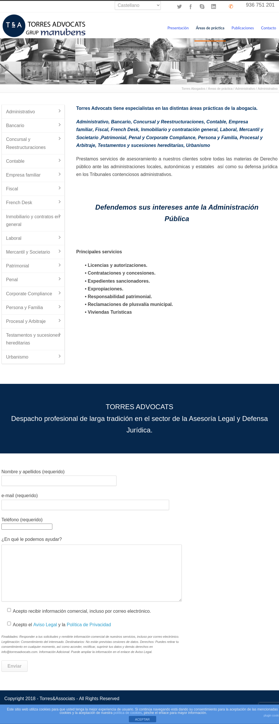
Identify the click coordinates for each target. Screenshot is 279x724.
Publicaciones (243, 28)
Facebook (190, 6)
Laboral (228, 129)
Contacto (268, 28)
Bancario (121, 121)
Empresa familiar (23, 175)
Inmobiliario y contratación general (179, 129)
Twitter (179, 6)
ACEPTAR (142, 719)
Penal (12, 279)
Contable (216, 121)
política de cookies (128, 713)
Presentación (178, 28)
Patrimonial (113, 137)
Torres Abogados (193, 88)
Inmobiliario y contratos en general (33, 220)
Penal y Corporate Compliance (162, 137)
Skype (202, 6)
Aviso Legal (45, 624)
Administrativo (245, 88)
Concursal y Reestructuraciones (168, 121)
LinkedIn (213, 6)
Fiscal (101, 129)
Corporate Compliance (29, 293)
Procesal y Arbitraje (26, 321)
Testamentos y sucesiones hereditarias (141, 145)
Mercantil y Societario (28, 252)
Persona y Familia (217, 137)
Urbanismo (198, 145)
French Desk (124, 129)
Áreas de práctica (210, 28)
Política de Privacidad (89, 624)
